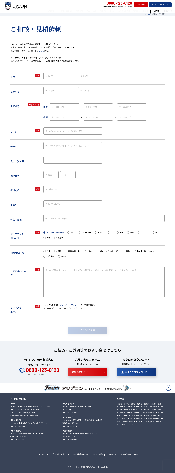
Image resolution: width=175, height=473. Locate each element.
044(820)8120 (20, 409)
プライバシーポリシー (69, 304)
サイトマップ (42, 454)
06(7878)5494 (72, 426)
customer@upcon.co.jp (19, 415)
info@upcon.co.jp (23, 412)
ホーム (147, 14)
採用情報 (142, 11)
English (169, 11)
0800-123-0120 (117, 3)
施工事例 (108, 11)
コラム (117, 11)
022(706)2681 (20, 439)
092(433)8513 (72, 439)
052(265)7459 (72, 412)
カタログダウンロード (160, 4)
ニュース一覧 (111, 454)
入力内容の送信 (87, 330)
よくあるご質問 (130, 11)
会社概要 (56, 11)
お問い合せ (141, 4)
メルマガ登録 (97, 454)
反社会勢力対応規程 (80, 454)
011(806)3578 (20, 426)
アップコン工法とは (70, 11)
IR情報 (151, 11)
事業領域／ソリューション (92, 11)
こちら (41, 47)
